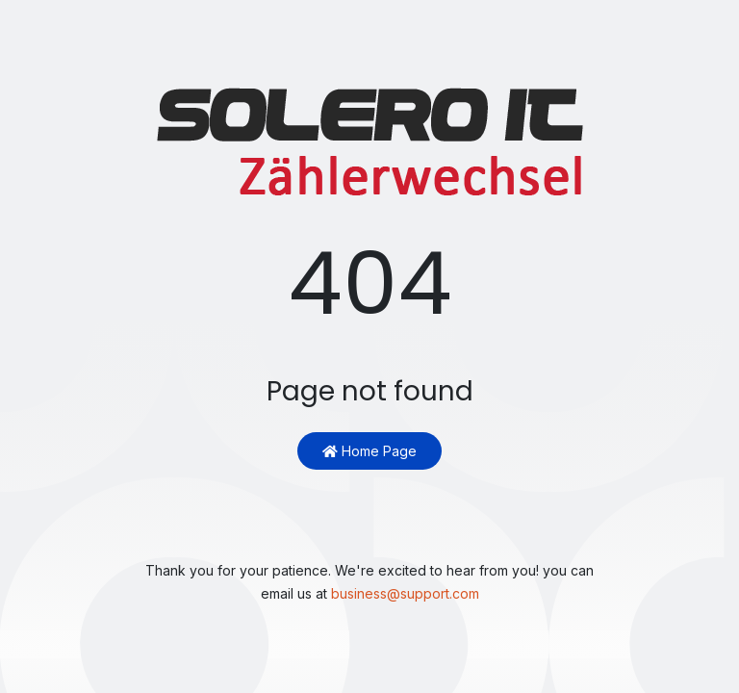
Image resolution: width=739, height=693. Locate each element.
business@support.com (405, 593)
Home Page (369, 451)
